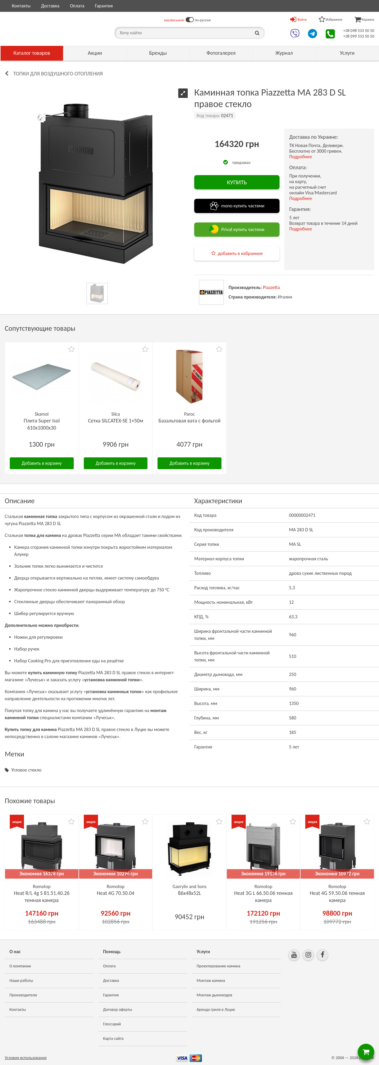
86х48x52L (189, 893)
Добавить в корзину (42, 463)
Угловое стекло (26, 770)
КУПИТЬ (237, 182)
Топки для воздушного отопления (58, 73)
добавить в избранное (240, 253)
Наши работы (21, 980)
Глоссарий (112, 1024)
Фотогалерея (220, 53)
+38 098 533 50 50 (358, 30)
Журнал (284, 53)
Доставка (50, 6)
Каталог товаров (32, 53)
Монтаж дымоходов (214, 995)
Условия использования (25, 1057)
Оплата (77, 6)
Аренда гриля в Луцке (216, 1009)
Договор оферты (117, 1009)
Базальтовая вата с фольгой (189, 420)
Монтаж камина (211, 980)
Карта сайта (113, 1038)
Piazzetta (271, 287)
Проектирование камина (218, 966)
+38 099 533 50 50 (358, 36)
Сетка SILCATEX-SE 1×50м (115, 420)
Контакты (21, 6)
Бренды (158, 53)
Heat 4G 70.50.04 (115, 893)
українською (174, 20)
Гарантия (104, 6)
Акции (95, 53)
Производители (23, 995)
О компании (20, 966)
